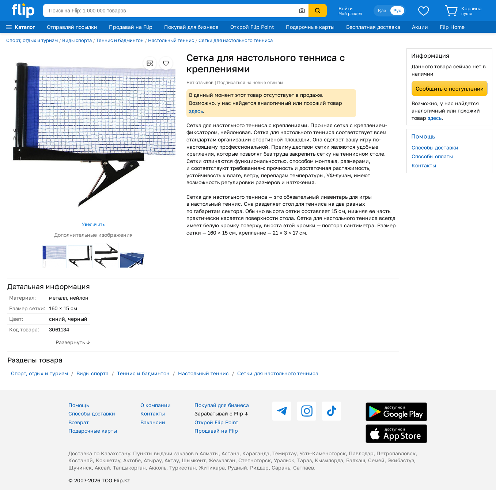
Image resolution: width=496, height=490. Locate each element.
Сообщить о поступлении (450, 88)
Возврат (78, 422)
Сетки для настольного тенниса (235, 40)
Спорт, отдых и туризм (32, 40)
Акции (420, 27)
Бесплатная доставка (373, 27)
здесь (196, 111)
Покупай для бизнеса (191, 27)
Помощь (78, 405)
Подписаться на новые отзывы (250, 82)
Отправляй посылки (72, 27)
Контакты (424, 165)
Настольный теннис (171, 40)
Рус (397, 10)
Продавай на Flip (130, 27)
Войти (345, 8)
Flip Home (452, 27)
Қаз (382, 10)
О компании (155, 405)
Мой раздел (350, 13)
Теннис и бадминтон (120, 40)
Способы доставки (435, 147)
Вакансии (152, 422)
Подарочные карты (310, 27)
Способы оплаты (432, 156)
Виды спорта (77, 40)
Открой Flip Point (252, 27)
